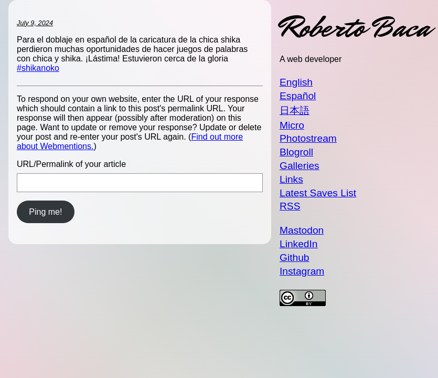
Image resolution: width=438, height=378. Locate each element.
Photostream (308, 138)
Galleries (299, 165)
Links (291, 179)
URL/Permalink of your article (71, 164)
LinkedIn (299, 243)
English (296, 82)
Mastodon (302, 230)
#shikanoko (38, 68)
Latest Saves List (318, 192)
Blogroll (296, 152)
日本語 (294, 110)
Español (298, 95)
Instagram (302, 271)
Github (294, 257)
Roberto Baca (355, 27)
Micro (292, 125)
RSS (290, 206)
